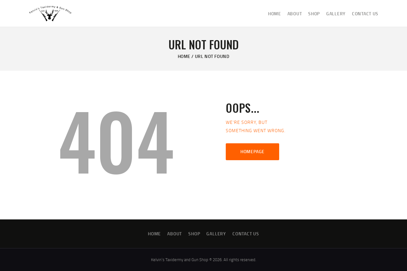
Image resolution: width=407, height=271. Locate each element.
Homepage (252, 151)
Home (184, 56)
